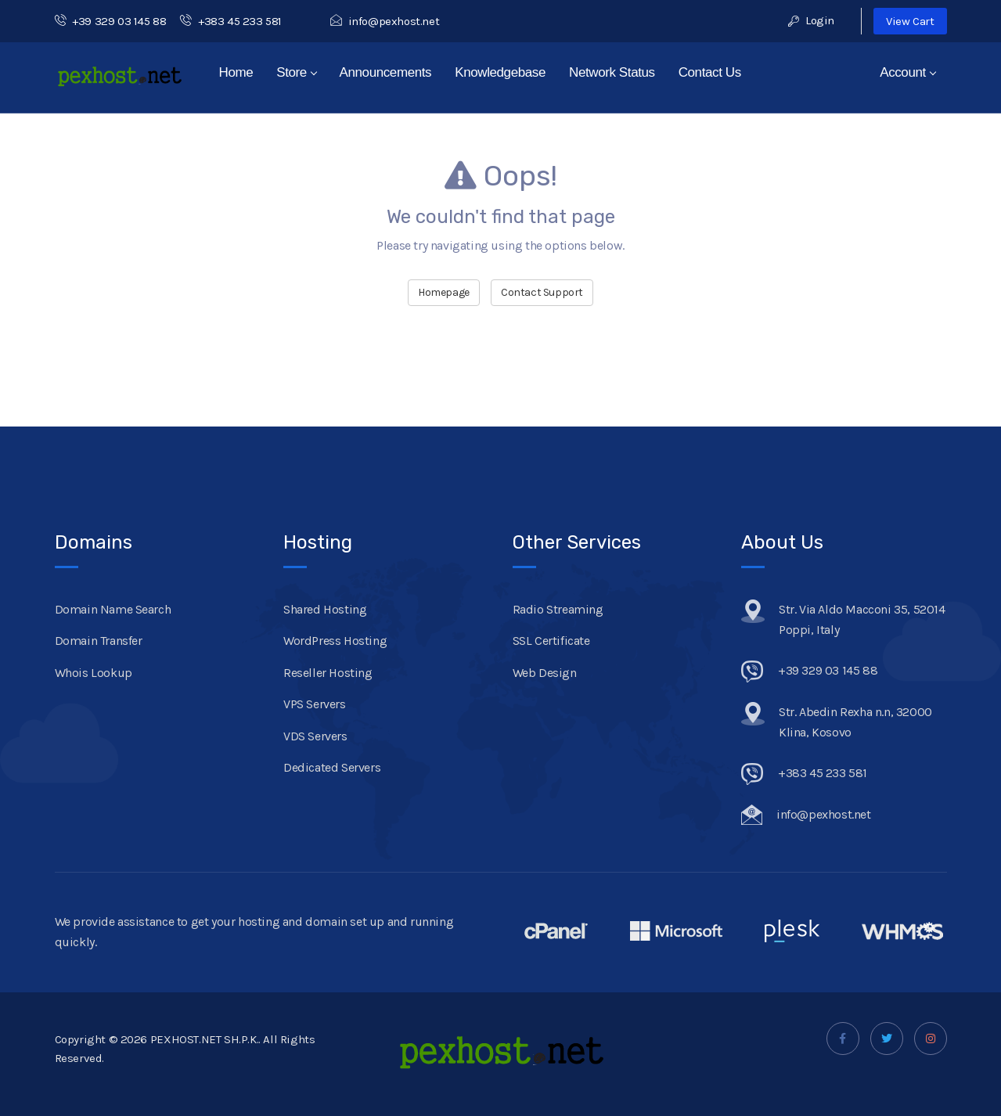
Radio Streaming (558, 609)
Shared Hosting (324, 609)
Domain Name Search (113, 609)
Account (908, 72)
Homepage (444, 292)
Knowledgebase (500, 72)
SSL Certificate (551, 640)
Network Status (612, 72)
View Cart (910, 21)
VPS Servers (314, 704)
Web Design (545, 672)
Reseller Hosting (328, 672)
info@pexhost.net (384, 21)
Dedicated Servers (331, 767)
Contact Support (542, 292)
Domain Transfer (98, 640)
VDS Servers (315, 736)
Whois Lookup (93, 672)
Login (811, 20)
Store (296, 72)
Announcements (386, 72)
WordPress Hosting (335, 640)
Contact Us (710, 72)
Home (236, 72)
